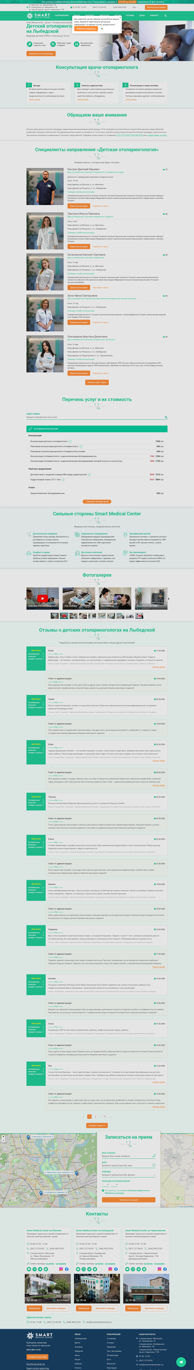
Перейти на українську (86, 29)
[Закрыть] (120, 17)
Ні (102, 29)
